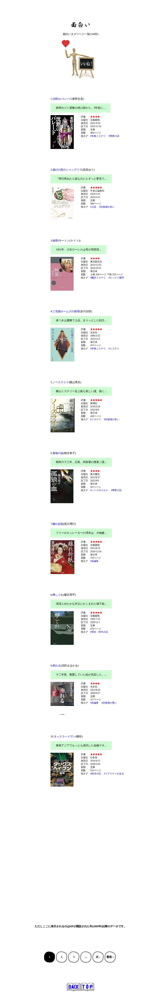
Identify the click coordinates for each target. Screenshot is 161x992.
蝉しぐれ (58, 594)
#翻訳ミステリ (98, 277)
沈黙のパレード (62, 98)
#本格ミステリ (98, 136)
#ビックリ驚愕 (116, 277)
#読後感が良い (107, 206)
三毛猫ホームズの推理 (66, 311)
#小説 (93, 206)
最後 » (110, 956)
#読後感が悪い (109, 702)
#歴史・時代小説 (99, 632)
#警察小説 (114, 136)
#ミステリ (114, 348)
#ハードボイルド (99, 490)
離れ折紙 (58, 523)
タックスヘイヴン (64, 736)
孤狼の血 (58, 453)
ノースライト (61, 382)
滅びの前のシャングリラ (67, 169)
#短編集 (94, 561)
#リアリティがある (114, 773)
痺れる (57, 665)
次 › (98, 956)
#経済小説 (95, 773)
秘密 (55, 240)
